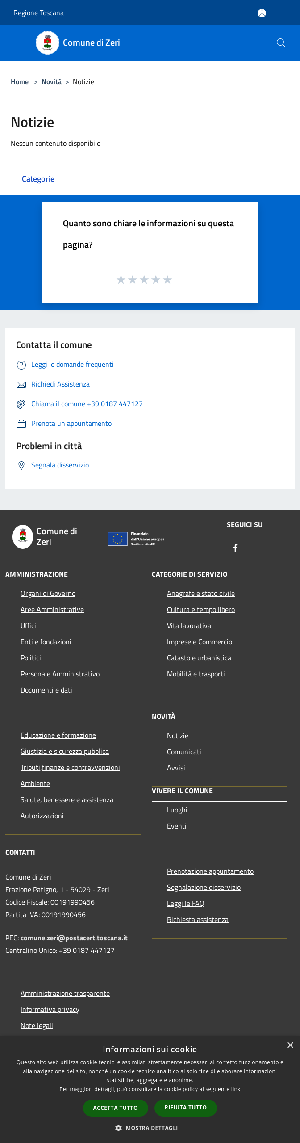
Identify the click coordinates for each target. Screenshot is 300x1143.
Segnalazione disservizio (204, 887)
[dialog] (150, 1089)
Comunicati (184, 751)
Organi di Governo (48, 593)
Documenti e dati (46, 689)
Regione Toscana (38, 12)
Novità (52, 81)
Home (20, 81)
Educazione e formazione (58, 735)
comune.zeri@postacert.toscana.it (74, 937)
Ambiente (35, 783)
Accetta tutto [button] (115, 1108)
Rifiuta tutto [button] (186, 1107)
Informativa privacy (50, 1009)
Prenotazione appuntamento (210, 871)
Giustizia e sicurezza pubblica (65, 751)
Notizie (177, 735)
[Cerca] (281, 43)
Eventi (177, 825)
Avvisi (176, 767)
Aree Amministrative (52, 609)
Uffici (28, 625)
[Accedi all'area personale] (262, 13)
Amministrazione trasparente (65, 993)
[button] (150, 1127)
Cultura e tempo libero (201, 609)
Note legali (37, 1025)
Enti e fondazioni (46, 641)
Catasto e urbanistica (199, 657)
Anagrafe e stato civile (201, 593)
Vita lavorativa (189, 625)
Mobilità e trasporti (196, 673)
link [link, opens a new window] (236, 1089)
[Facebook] (236, 548)
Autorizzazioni (42, 815)
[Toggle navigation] (17, 42)
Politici (31, 657)
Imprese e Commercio (199, 641)
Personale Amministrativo (60, 673)
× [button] (290, 1045)
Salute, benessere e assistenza (67, 799)
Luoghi (177, 809)
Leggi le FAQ (185, 903)
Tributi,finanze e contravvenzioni (70, 767)
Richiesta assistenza (198, 919)
